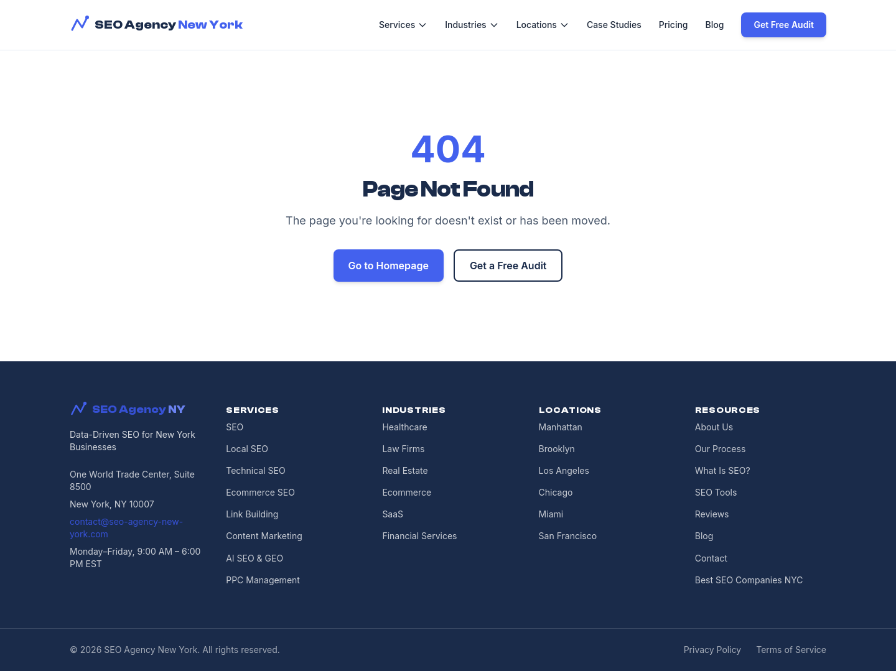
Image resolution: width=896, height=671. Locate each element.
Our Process (720, 448)
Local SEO (247, 448)
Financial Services (419, 535)
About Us (714, 427)
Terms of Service (791, 649)
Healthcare (404, 427)
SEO (234, 427)
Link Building (252, 514)
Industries (471, 24)
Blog (715, 24)
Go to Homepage (388, 265)
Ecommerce (406, 492)
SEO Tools (716, 492)
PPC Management (263, 580)
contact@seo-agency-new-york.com (126, 527)
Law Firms (403, 448)
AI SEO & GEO (254, 558)
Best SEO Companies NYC (749, 580)
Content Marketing (264, 535)
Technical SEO (255, 470)
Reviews (712, 514)
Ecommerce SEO (260, 492)
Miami (551, 514)
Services (403, 24)
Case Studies (614, 24)
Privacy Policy (713, 649)
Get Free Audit (784, 24)
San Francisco (568, 535)
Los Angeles (564, 470)
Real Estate (404, 470)
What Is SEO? (722, 470)
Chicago (556, 492)
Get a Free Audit (508, 265)
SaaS (392, 514)
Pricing (673, 24)
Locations (542, 24)
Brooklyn (557, 448)
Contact (711, 558)
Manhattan (560, 427)
